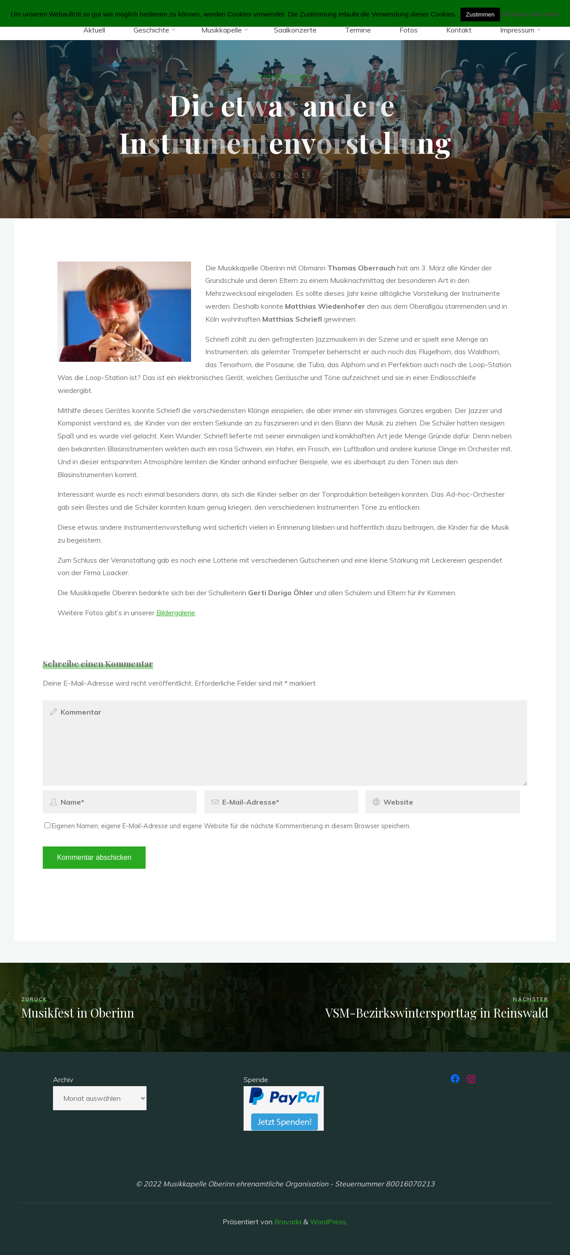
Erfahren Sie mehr (530, 14)
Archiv (63, 1079)
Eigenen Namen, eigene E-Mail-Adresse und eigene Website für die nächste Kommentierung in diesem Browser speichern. (228, 826)
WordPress (328, 1221)
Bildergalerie (175, 612)
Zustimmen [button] (480, 14)
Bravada (287, 1221)
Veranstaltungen (283, 76)
